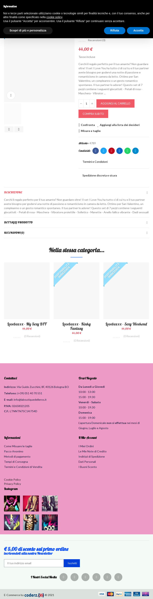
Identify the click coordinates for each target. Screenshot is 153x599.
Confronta (88, 125)
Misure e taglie (91, 130)
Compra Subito (93, 113)
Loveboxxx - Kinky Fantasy (76, 326)
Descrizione (13, 192)
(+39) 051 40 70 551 (29, 393)
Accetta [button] (138, 30)
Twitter (103, 151)
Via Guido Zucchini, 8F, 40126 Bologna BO (43, 387)
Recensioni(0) (14, 233)
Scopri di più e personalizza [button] (28, 30)
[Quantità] (86, 103)
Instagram (11, 489)
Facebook (95, 151)
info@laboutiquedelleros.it (30, 399)
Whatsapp (127, 151)
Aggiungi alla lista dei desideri (120, 125)
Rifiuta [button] (114, 30)
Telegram (135, 151)
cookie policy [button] (54, 17)
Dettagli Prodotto (18, 222)
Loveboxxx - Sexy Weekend (126, 323)
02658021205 (20, 406)
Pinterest (111, 151)
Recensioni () (96, 40)
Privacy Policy (12, 483)
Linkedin (119, 151)
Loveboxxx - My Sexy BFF (27, 323)
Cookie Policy (12, 479)
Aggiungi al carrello (115, 103)
